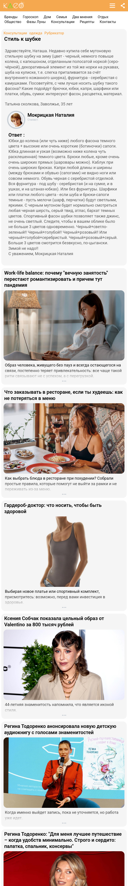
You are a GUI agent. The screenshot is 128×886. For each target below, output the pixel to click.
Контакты (108, 22)
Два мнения (82, 17)
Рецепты (87, 22)
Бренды (11, 17)
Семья (61, 17)
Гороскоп (30, 17)
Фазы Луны (36, 22)
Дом (47, 17)
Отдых (103, 17)
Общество (12, 22)
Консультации (63, 22)
